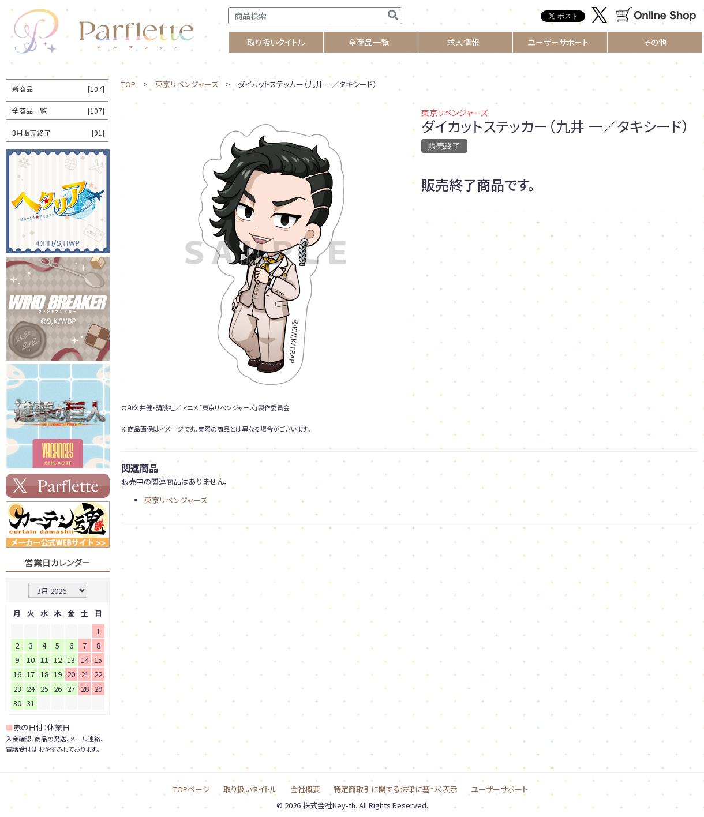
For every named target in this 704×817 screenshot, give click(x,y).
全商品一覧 (369, 42)
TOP (128, 83)
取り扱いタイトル (250, 789)
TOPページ (191, 789)
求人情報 (463, 42)
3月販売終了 (58, 132)
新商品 (58, 88)
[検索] (393, 15)
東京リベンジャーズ (186, 83)
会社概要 (305, 789)
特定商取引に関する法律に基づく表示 (396, 789)
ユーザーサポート (558, 42)
